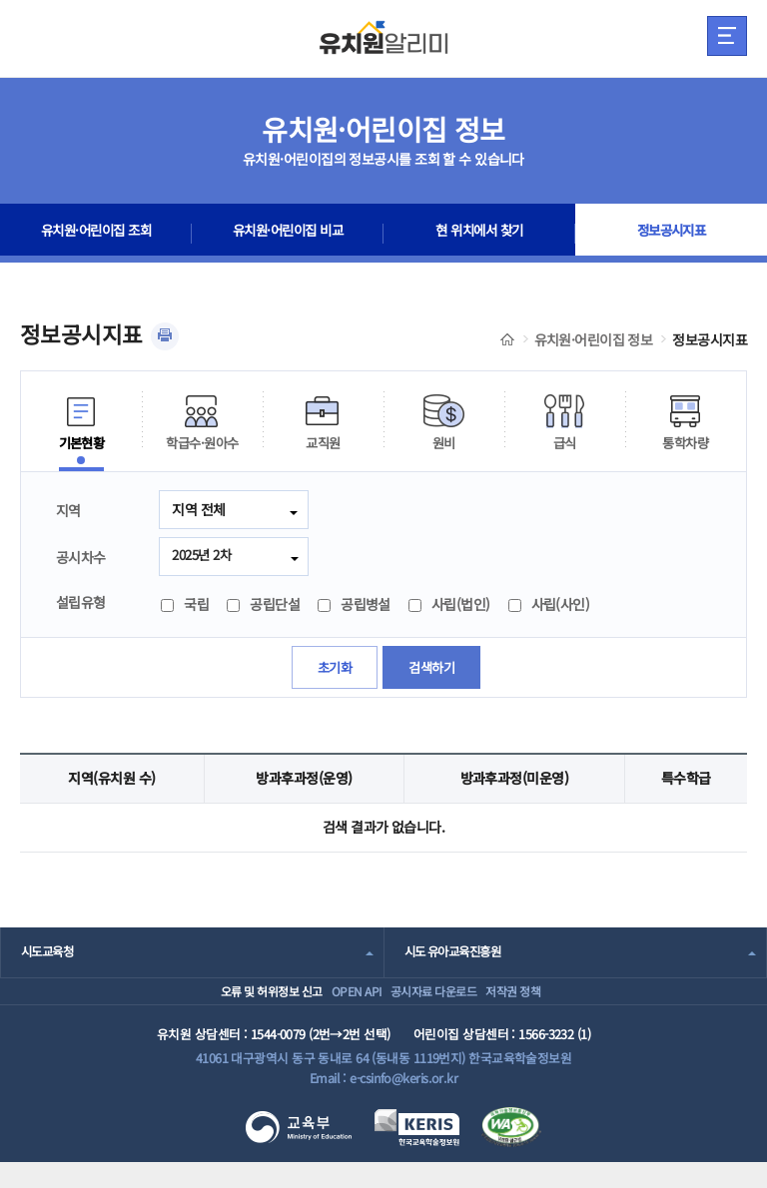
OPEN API (336, 1004)
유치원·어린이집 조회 (96, 234)
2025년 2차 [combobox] (205, 556)
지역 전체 (198, 509)
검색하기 (433, 670)
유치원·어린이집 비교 (288, 234)
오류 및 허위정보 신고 (224, 1004)
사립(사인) (549, 607)
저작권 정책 (543, 1004)
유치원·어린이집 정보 (593, 339)
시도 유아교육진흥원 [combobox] (457, 954)
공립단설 (263, 607)
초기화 (332, 670)
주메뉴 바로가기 (0, 0)
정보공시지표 (671, 234)
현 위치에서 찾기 (479, 234)
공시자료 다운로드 (437, 1004)
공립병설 (354, 607)
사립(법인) (449, 607)
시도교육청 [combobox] (49, 954)
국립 (185, 607)
